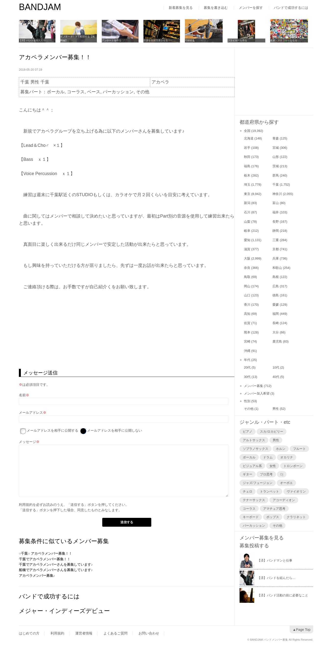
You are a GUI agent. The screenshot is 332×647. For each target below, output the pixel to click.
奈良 (247, 268)
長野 (275, 221)
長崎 (275, 323)
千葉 (275, 184)
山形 (275, 157)
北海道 (249, 138)
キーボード (251, 517)
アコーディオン (284, 500)
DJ (281, 474)
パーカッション (254, 525)
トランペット (269, 491)
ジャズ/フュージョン (257, 483)
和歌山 (277, 268)
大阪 (247, 258)
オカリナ (286, 457)
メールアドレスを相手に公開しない (114, 430)
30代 (247, 377)
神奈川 (277, 194)
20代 (247, 367)
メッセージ (27, 442)
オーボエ (286, 483)
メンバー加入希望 (256, 393)
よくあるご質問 (115, 633)
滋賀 (247, 249)
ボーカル (249, 457)
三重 (275, 240)
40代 (275, 377)
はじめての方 (29, 633)
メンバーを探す (251, 8)
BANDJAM (40, 7)
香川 (247, 304)
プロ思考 (266, 474)
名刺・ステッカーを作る (288, 40)
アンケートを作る (114, 40)
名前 (22, 395)
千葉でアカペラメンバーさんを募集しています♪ (56, 564)
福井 (275, 212)
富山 (275, 203)
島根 (275, 277)
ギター (247, 474)
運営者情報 (83, 633)
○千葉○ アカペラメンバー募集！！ (45, 553)
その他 (249, 409)
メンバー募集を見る (262, 537)
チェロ (247, 491)
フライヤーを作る (242, 40)
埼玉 (247, 184)
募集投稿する (254, 545)
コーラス (249, 508)
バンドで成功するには (291, 8)
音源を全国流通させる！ (160, 40)
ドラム (268, 457)
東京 (247, 194)
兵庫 (275, 258)
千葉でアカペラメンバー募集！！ (44, 559)
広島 (275, 286)
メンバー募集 (253, 386)
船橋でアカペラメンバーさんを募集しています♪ (56, 570)
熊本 (247, 332)
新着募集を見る (181, 8)
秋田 (247, 157)
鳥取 (247, 277)
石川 (247, 212)
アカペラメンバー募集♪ (37, 576)
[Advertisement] (126, 329)
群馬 (275, 175)
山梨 (247, 221)
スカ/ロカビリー (271, 431)
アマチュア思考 (274, 508)
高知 (247, 314)
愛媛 (275, 304)
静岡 (275, 231)
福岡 (275, 314)
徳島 (275, 295)
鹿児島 (277, 341)
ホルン (280, 448)
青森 (275, 138)
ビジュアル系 (252, 466)
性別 (247, 401)
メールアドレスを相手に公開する (52, 430)
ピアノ (247, 431)
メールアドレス (31, 412)
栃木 (247, 175)
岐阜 (247, 231)
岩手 (247, 148)
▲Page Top (301, 630)
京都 (275, 249)
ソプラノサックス (255, 448)
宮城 (275, 148)
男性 (275, 409)
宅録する (194, 40)
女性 (272, 466)
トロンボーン (293, 466)
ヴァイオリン (296, 491)
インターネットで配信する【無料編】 (80, 38)
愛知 (247, 240)
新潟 (247, 203)
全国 (247, 131)
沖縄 (247, 351)
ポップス (272, 517)
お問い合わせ (149, 633)
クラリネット (296, 517)
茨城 (275, 166)
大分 (275, 332)
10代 (275, 367)
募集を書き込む (216, 8)
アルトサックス (254, 440)
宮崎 (247, 341)
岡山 (247, 286)
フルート (299, 448)
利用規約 (26, 505)
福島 (247, 166)
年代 (247, 360)
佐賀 (247, 323)
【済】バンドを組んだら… (33, 40)
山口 (247, 295)
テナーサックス (254, 500)
